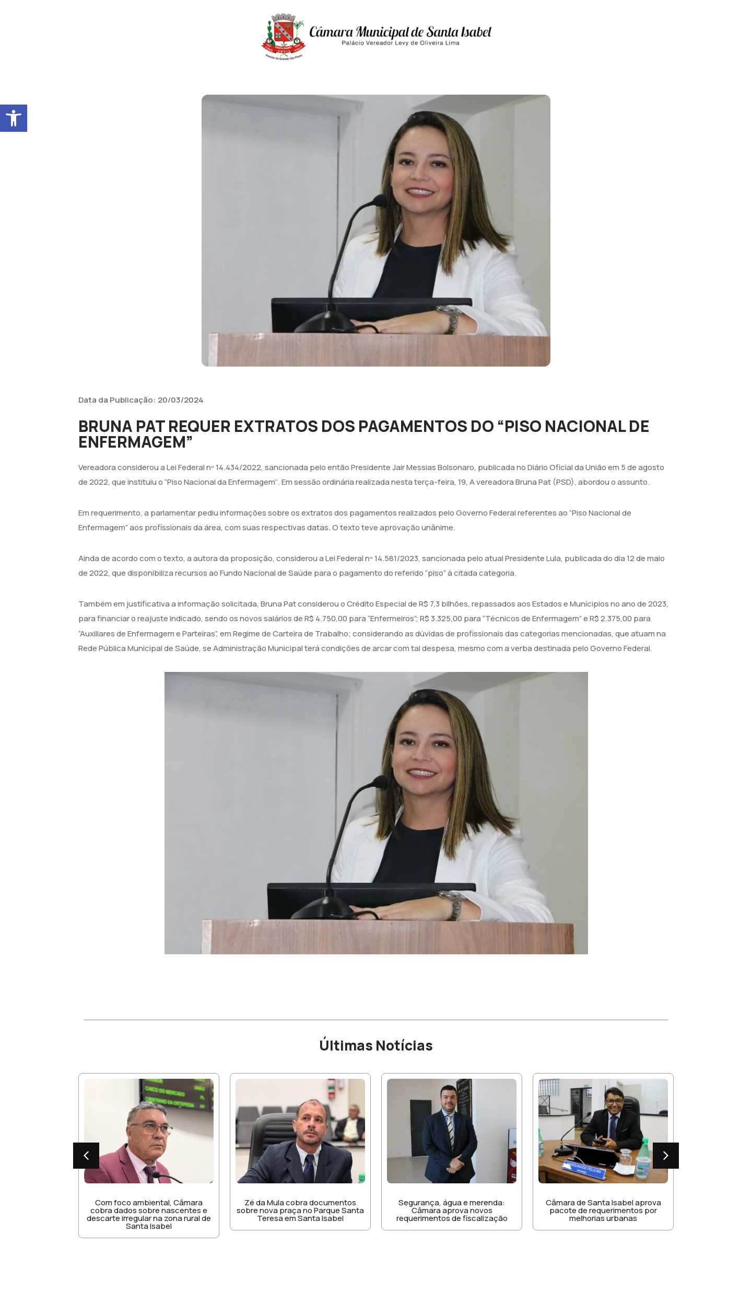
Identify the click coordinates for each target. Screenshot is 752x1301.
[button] (13, 118)
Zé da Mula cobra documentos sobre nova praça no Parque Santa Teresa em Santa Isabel (300, 1210)
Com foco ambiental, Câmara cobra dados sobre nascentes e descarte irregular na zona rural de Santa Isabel (149, 1214)
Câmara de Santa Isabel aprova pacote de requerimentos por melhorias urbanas (603, 1210)
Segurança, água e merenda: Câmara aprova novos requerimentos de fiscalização (452, 1210)
